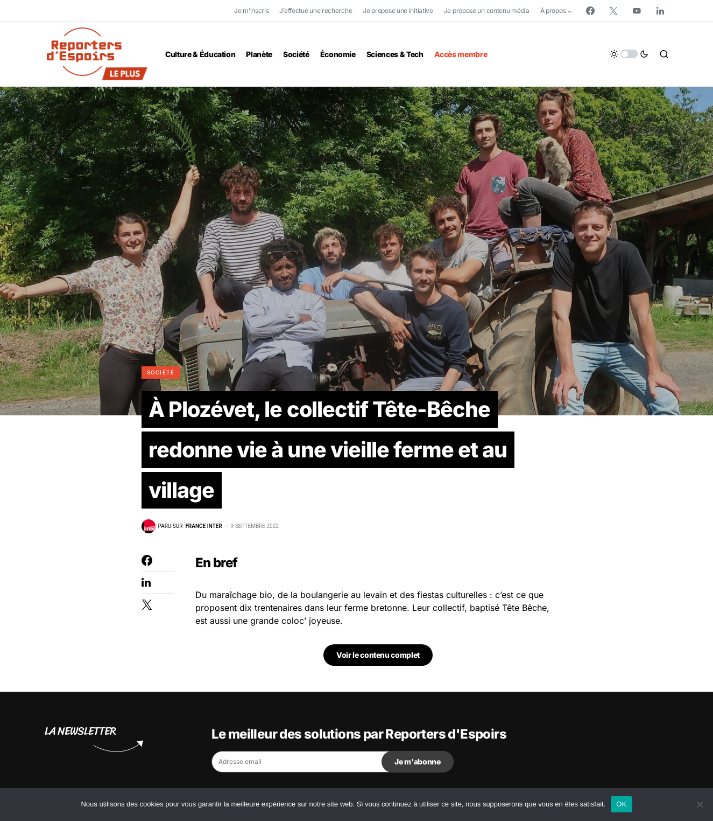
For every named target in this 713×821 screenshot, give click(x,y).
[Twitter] (613, 11)
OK (621, 804)
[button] (629, 53)
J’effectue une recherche (315, 10)
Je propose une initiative (398, 10)
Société (161, 372)
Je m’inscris (251, 10)
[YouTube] (636, 11)
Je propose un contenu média (487, 10)
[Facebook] (590, 11)
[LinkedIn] (660, 11)
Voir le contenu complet (378, 656)
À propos (553, 10)
